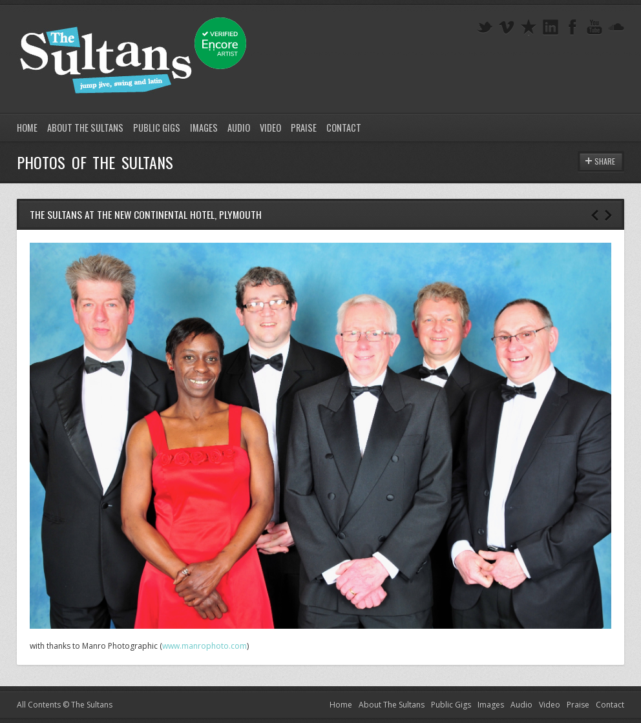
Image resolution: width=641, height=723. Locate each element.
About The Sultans (85, 127)
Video (270, 127)
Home (27, 127)
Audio (238, 127)
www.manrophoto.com (204, 645)
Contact (343, 127)
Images (204, 127)
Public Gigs (156, 127)
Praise (304, 127)
